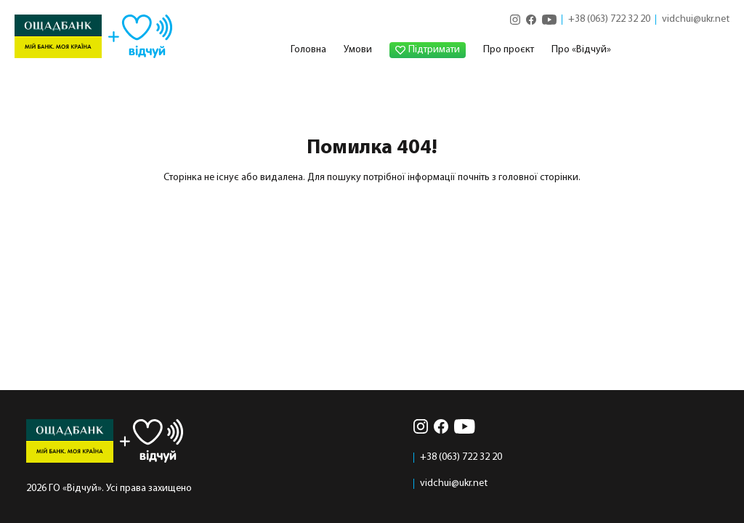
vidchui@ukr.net (695, 20)
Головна (308, 49)
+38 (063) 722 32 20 (609, 20)
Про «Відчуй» (581, 49)
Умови (358, 49)
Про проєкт (508, 49)
